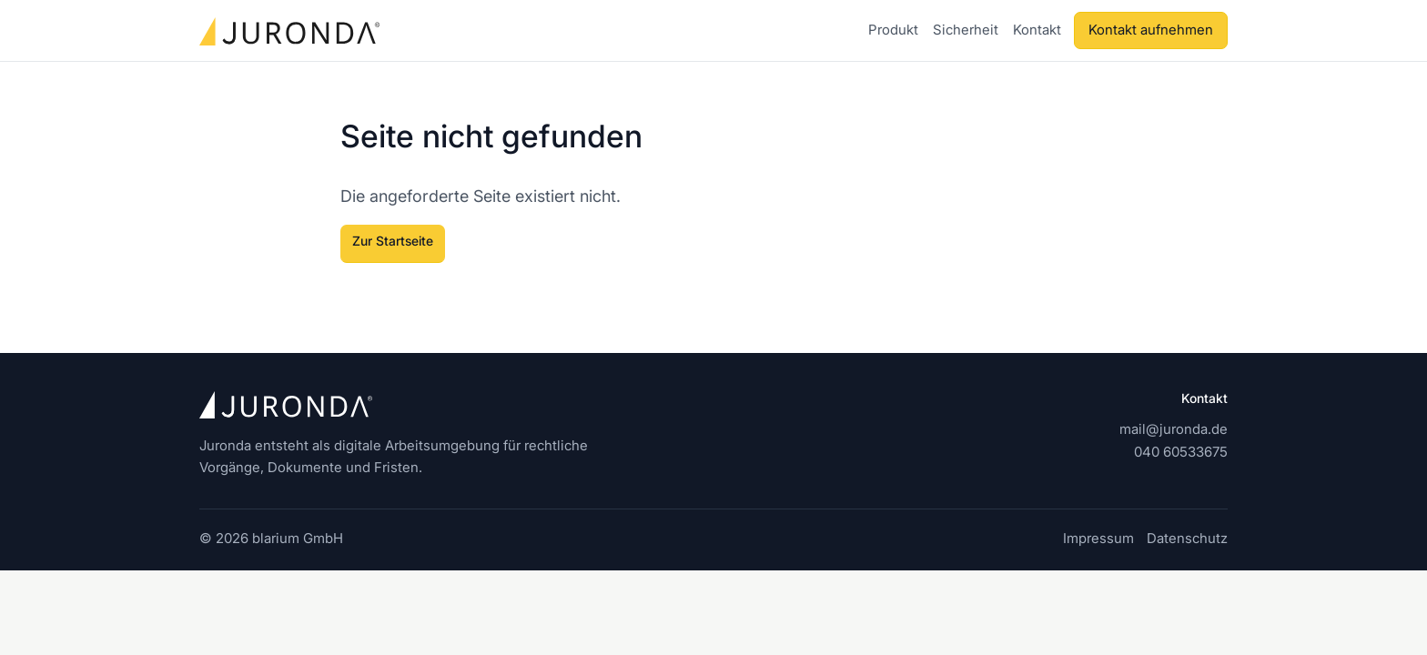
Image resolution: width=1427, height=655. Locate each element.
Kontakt (1037, 29)
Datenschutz (1187, 538)
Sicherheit (965, 29)
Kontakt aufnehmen (1150, 29)
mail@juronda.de (1173, 429)
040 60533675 (1181, 451)
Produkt (893, 29)
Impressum (1098, 538)
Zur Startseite (392, 240)
